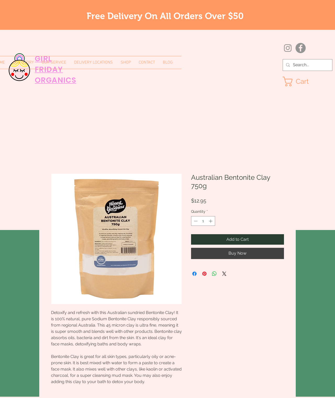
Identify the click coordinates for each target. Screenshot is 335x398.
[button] (301, 81)
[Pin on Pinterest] (204, 274)
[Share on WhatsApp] (214, 274)
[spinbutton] (203, 221)
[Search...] (307, 65)
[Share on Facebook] (194, 274)
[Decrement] (195, 221)
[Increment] (211, 221)
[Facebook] (300, 48)
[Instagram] (288, 48)
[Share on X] (224, 274)
